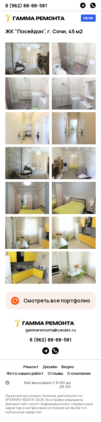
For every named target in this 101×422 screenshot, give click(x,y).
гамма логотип (34, 18)
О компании (79, 373)
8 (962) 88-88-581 (26, 5)
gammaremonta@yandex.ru (50, 330)
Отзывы (55, 373)
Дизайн (50, 366)
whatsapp (93, 5)
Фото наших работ (25, 373)
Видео (67, 366)
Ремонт (31, 366)
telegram (83, 5)
